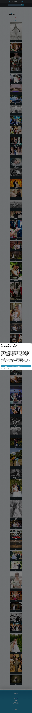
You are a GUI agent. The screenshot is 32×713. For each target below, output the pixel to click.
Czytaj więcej (3, 363)
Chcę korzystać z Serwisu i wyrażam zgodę (16, 366)
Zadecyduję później (5, 368)
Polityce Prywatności (19, 358)
